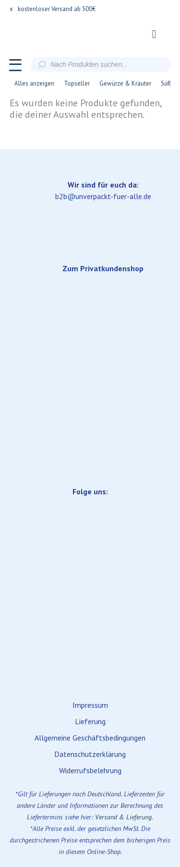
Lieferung (90, 721)
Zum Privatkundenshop (103, 268)
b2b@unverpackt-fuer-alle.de (103, 196)
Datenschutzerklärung (90, 754)
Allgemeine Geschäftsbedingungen (90, 737)
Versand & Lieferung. (124, 817)
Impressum (90, 705)
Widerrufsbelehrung (90, 770)
